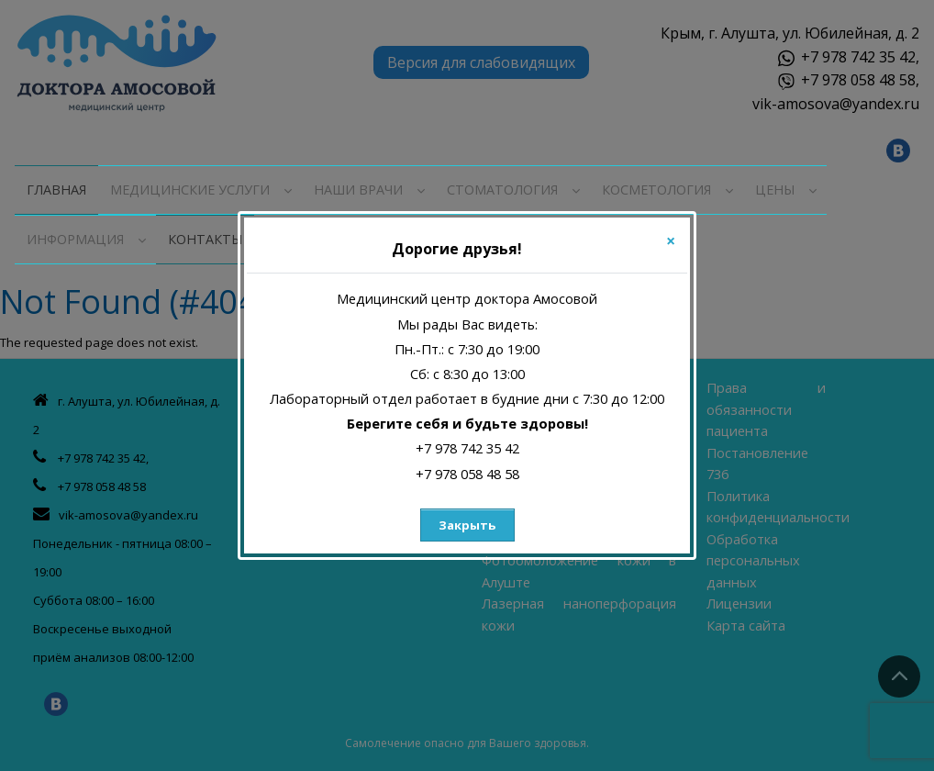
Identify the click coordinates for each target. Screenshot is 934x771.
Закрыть (467, 525)
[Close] (670, 240)
